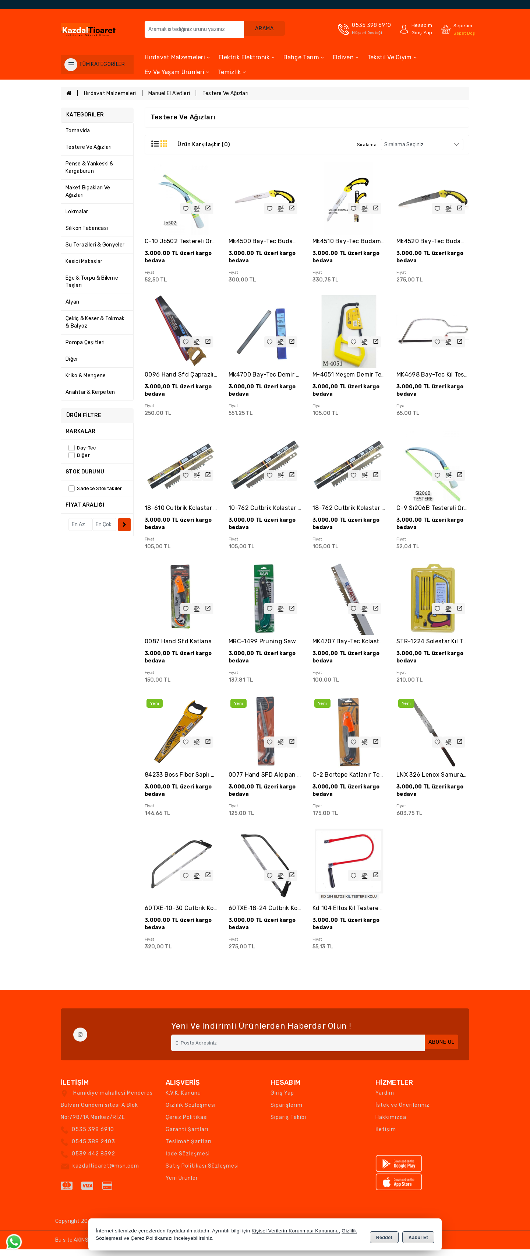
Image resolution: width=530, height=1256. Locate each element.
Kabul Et (418, 1236)
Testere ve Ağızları (225, 93)
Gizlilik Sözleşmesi (191, 1112)
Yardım (384, 1099)
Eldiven (346, 57)
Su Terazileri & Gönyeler (95, 245)
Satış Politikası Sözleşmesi (202, 1172)
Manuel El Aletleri (169, 93)
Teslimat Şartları (189, 1148)
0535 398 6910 (93, 1136)
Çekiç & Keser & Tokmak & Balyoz (95, 322)
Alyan (73, 302)
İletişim (385, 1136)
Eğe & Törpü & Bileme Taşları (92, 281)
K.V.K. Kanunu (183, 1099)
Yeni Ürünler (182, 1185)
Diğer (72, 359)
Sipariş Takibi (288, 1124)
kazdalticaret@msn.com (106, 1172)
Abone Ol (438, 1049)
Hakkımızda (390, 1124)
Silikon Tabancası (87, 228)
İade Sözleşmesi (188, 1160)
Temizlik (232, 72)
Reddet (384, 1236)
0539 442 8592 (93, 1160)
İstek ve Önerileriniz (402, 1112)
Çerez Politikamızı (152, 1239)
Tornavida (78, 130)
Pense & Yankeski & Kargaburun (89, 167)
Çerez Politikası (187, 1124)
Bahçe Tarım (303, 57)
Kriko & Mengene (86, 375)
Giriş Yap (282, 1099)
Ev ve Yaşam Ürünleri (177, 72)
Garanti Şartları (187, 1136)
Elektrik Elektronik (247, 57)
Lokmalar (77, 212)
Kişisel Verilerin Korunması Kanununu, (296, 1232)
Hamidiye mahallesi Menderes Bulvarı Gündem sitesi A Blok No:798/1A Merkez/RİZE (107, 1111)
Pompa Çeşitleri (85, 342)
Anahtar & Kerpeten (90, 392)
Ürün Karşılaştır (203, 144)
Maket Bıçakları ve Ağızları (88, 191)
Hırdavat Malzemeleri (177, 57)
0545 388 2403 (93, 1148)
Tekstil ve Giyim (392, 57)
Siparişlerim (287, 1112)
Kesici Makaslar (84, 261)
